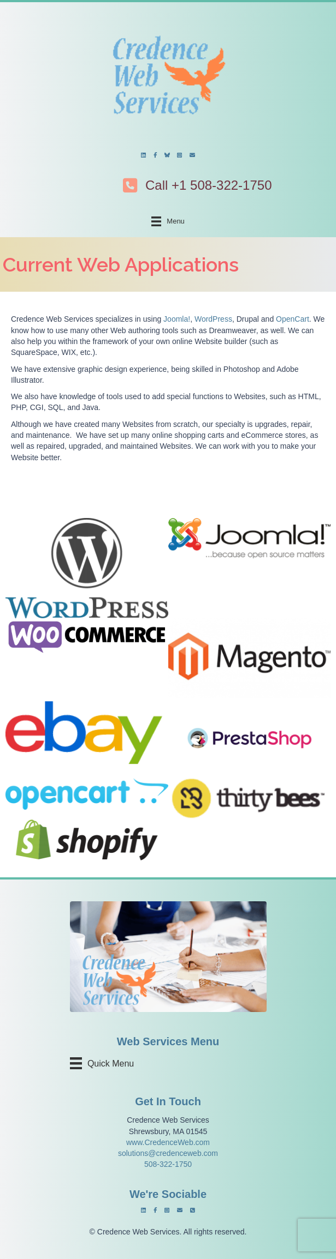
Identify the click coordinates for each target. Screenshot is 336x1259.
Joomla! (176, 319)
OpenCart (292, 319)
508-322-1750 (168, 1164)
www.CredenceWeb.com (168, 1142)
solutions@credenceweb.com (168, 1153)
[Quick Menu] (105, 1063)
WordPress (213, 319)
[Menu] (168, 221)
